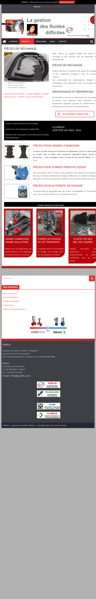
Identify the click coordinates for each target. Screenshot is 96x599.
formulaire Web (48, 357)
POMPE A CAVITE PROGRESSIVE (30, 97)
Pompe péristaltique (11, 301)
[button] (31, 41)
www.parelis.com (67, 2)
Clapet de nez (8, 305)
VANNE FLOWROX (34, 94)
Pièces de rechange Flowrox (14, 309)
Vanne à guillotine (10, 297)
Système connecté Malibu (52, 7)
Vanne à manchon (10, 293)
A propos (13, 41)
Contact (62, 41)
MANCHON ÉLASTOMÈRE (14, 94)
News (52, 41)
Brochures (41, 41)
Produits (25, 41)
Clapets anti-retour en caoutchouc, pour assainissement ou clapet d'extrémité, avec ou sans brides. (83, 236)
